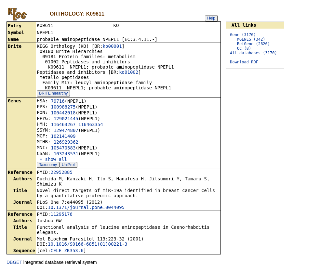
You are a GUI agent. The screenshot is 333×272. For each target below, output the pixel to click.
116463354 (90, 125)
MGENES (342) (251, 39)
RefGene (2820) (253, 44)
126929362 (66, 142)
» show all (52, 159)
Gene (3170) (243, 34)
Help (211, 18)
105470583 (63, 148)
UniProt (68, 165)
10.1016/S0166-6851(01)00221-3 (87, 244)
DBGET (14, 263)
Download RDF (244, 62)
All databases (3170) (253, 53)
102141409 (63, 136)
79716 (57, 101)
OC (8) (244, 48)
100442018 (63, 113)
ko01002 (128, 72)
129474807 (66, 131)
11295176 (61, 214)
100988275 (63, 107)
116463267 (63, 125)
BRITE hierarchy (53, 94)
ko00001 (112, 46)
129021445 (66, 119)
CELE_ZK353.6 (66, 251)
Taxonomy (48, 165)
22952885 (61, 172)
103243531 (66, 154)
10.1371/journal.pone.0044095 (86, 208)
